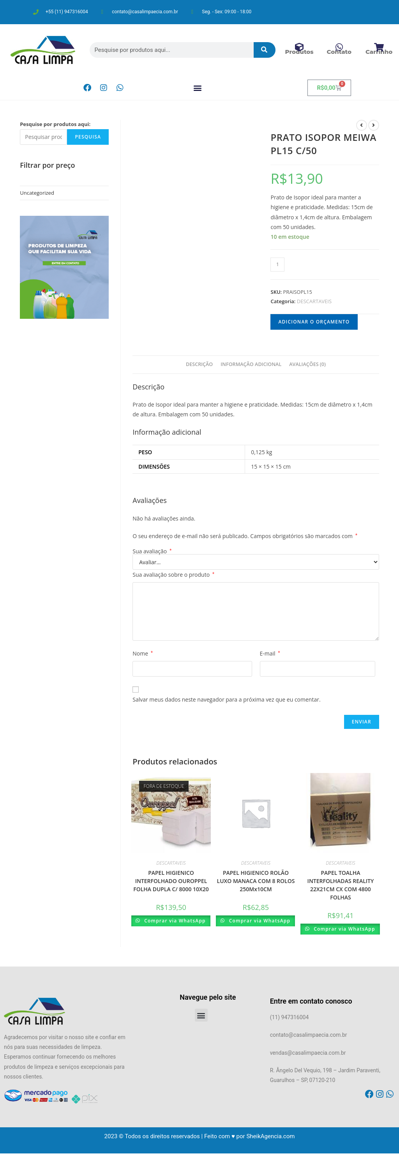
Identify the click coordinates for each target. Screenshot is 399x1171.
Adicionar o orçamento (314, 321)
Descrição (199, 364)
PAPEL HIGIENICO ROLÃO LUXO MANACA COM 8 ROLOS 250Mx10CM (256, 881)
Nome (142, 653)
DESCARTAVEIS (314, 301)
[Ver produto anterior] (361, 125)
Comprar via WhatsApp (174, 920)
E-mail (270, 653)
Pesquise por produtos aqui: (55, 124)
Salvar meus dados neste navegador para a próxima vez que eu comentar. (226, 699)
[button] (197, 88)
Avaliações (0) (307, 364)
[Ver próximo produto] (373, 125)
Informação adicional (251, 364)
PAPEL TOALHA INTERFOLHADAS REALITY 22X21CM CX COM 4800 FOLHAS (340, 885)
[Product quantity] (277, 265)
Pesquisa (88, 136)
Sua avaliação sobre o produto (173, 574)
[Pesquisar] (264, 50)
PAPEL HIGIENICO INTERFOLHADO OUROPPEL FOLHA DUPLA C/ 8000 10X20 (171, 881)
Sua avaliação (151, 551)
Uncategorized (37, 192)
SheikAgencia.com (270, 1136)
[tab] (199, 364)
